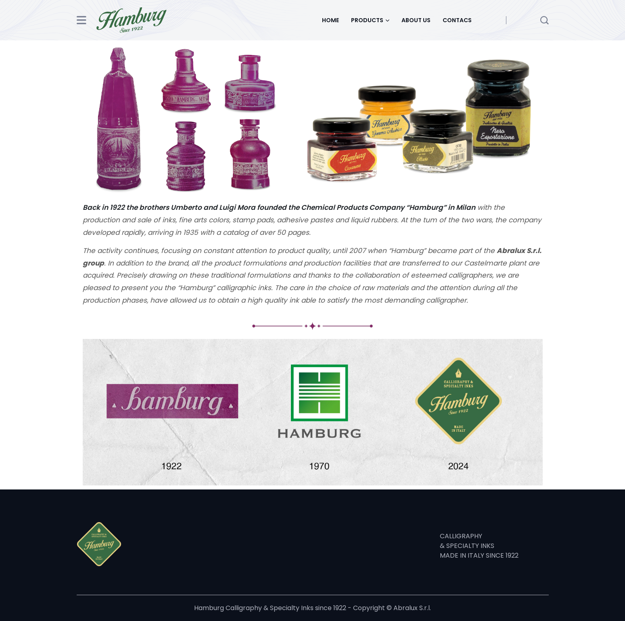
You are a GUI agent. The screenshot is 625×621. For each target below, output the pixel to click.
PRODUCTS (367, 20)
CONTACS (457, 20)
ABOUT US (416, 20)
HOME (330, 20)
